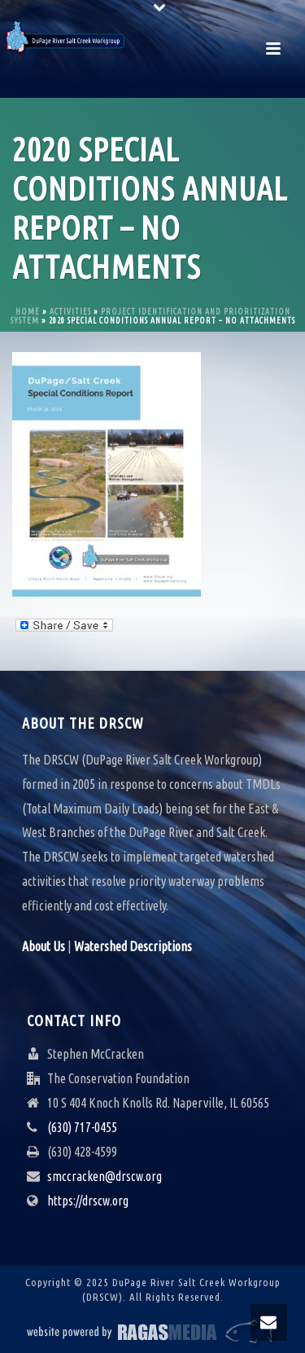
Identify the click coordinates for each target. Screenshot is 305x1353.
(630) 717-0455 (82, 1127)
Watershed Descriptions (133, 946)
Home (27, 311)
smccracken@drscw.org (104, 1176)
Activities (70, 311)
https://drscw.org (88, 1200)
